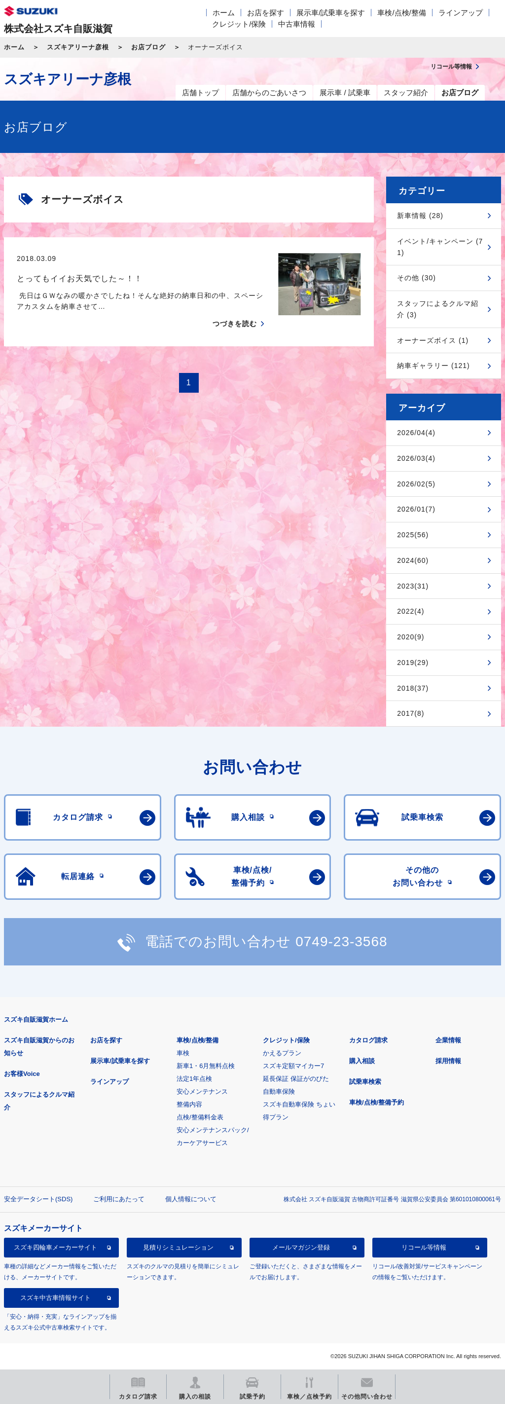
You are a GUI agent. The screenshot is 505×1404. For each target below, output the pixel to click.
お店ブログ (148, 47)
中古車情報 (296, 24)
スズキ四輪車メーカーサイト (55, 1247)
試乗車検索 (365, 1081)
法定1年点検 (194, 1078)
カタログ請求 (368, 1040)
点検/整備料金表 (200, 1117)
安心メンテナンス (202, 1091)
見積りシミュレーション (178, 1247)
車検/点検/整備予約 (376, 1102)
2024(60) (413, 560)
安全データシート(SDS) (38, 1199)
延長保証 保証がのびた (296, 1078)
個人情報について (190, 1199)
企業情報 (448, 1040)
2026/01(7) (416, 509)
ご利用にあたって (118, 1199)
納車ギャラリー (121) (433, 365)
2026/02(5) (416, 484)
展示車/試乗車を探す (330, 12)
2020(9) (410, 637)
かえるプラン (282, 1053)
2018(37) (413, 688)
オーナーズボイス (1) (433, 340)
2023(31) (413, 586)
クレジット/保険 (239, 24)
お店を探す (265, 12)
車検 (183, 1053)
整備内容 (189, 1104)
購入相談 (362, 1061)
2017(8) (410, 713)
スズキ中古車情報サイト (55, 1297)
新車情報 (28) (420, 216)
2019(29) (413, 662)
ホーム (224, 12)
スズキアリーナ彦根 (78, 47)
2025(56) (413, 535)
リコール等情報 (423, 1247)
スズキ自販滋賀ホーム (36, 1019)
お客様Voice (22, 1073)
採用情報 (448, 1061)
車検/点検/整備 (401, 12)
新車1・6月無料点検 (206, 1066)
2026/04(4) (416, 433)
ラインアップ (460, 12)
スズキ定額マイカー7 (293, 1066)
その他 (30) (416, 278)
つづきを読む (235, 324)
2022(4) (410, 611)
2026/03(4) (416, 458)
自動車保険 (279, 1091)
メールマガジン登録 (301, 1247)
